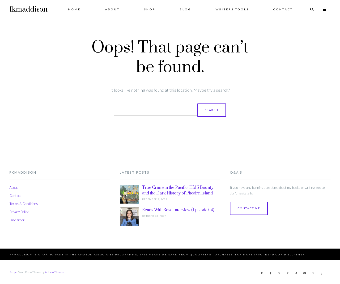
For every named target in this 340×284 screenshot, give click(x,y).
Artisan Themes (54, 272)
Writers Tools (232, 9)
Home (74, 9)
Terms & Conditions (23, 204)
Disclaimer (17, 220)
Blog (185, 9)
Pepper (13, 272)
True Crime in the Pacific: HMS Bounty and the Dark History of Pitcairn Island (177, 190)
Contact (283, 9)
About (112, 9)
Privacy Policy (19, 212)
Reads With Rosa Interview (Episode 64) (178, 210)
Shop (149, 9)
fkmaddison (28, 9)
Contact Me (249, 208)
